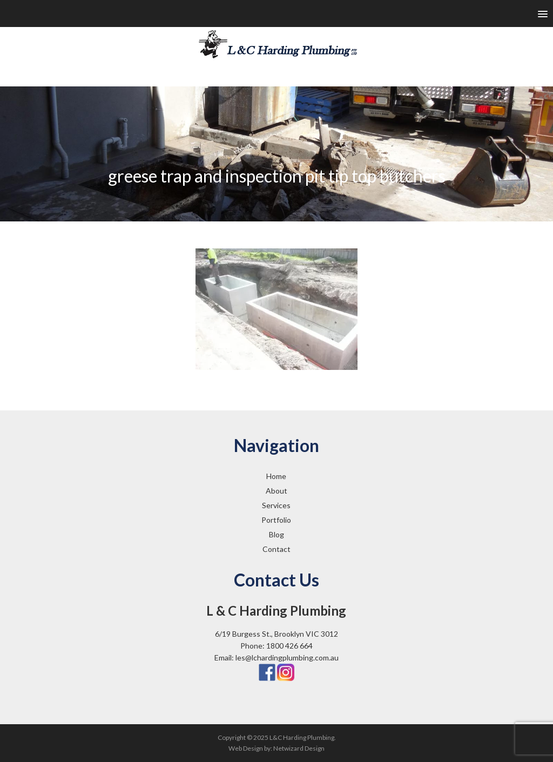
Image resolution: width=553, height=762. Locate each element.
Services (276, 505)
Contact (276, 549)
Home (276, 476)
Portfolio (276, 519)
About (276, 490)
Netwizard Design (299, 748)
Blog (276, 534)
